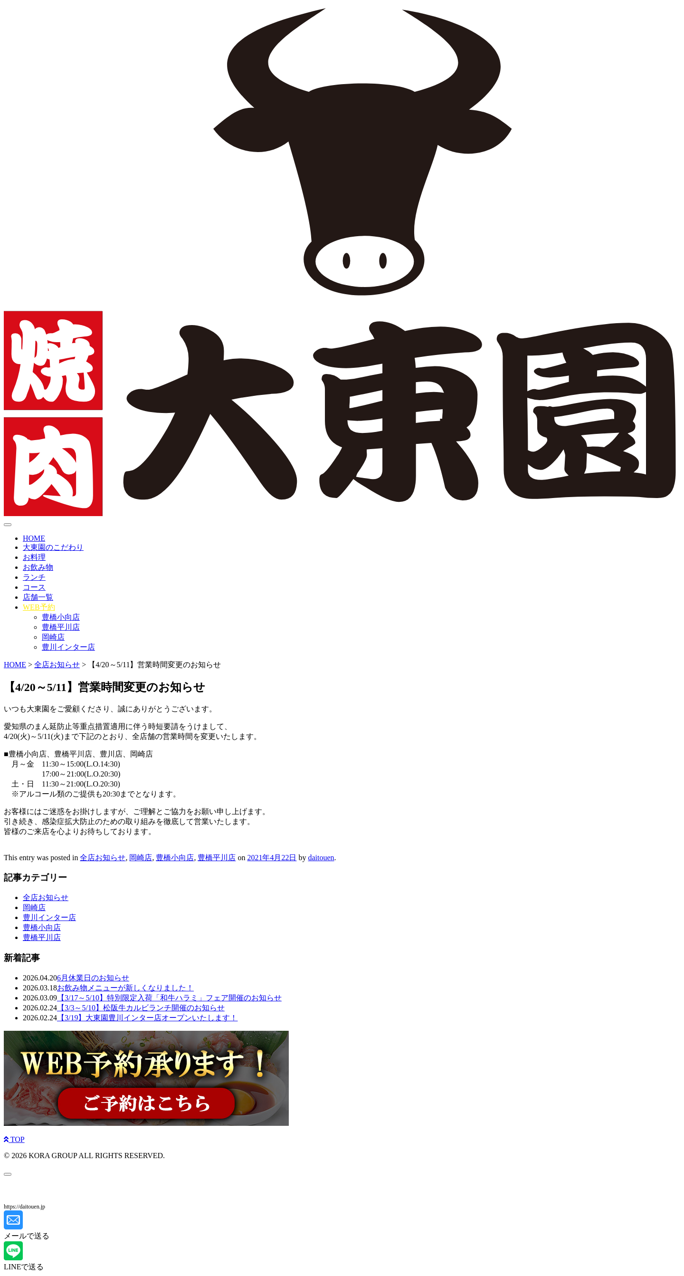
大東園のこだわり (53, 547)
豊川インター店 (68, 647)
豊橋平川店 (61, 627)
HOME (34, 538)
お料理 (34, 557)
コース (34, 587)
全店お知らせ (102, 858)
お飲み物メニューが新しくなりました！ (125, 988)
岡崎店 (53, 637)
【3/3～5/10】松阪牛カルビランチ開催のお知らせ (141, 1008)
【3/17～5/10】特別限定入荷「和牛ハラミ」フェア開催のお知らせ (169, 998)
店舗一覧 (38, 597)
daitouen (321, 858)
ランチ (34, 577)
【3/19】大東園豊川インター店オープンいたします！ (147, 1018)
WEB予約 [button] (39, 607)
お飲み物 (38, 567)
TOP (14, 1139)
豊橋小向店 (61, 617)
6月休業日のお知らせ (93, 978)
